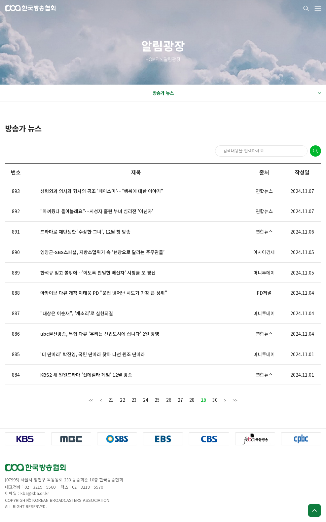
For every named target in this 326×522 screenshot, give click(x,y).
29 (203, 399)
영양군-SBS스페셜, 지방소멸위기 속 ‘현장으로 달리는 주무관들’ (102, 252)
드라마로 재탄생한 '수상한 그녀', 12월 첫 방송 (85, 231)
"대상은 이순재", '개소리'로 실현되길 (76, 313)
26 (168, 399)
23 (134, 399)
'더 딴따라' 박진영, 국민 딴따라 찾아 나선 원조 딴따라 (92, 354)
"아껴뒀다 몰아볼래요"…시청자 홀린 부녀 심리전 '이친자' (96, 211)
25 (157, 399)
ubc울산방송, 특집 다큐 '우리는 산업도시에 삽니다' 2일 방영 (99, 333)
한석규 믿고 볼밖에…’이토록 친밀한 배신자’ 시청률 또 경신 (98, 272)
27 (180, 399)
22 (122, 399)
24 (145, 399)
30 (215, 399)
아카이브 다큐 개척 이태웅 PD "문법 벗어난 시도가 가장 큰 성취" (103, 292)
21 (111, 399)
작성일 (302, 172)
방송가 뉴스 (237, 93)
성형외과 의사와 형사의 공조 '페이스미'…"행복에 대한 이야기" (101, 191)
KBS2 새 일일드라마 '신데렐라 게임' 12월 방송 (86, 374)
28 (192, 399)
